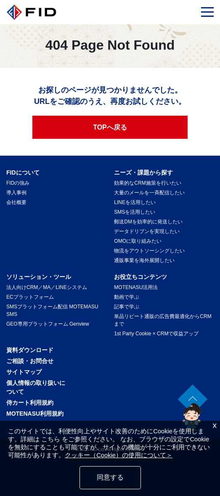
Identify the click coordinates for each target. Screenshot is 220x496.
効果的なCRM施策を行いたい (147, 183)
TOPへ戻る (110, 127)
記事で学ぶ (126, 307)
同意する (110, 477)
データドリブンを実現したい (147, 231)
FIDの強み (17, 183)
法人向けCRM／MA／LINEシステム (46, 287)
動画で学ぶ (126, 297)
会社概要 (16, 202)
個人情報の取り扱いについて (35, 387)
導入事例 (16, 193)
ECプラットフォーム (30, 297)
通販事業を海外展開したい (144, 260)
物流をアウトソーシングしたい (149, 251)
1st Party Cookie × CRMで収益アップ (156, 334)
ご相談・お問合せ (29, 361)
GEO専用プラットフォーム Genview (47, 324)
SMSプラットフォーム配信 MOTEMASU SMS (52, 310)
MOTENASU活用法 (136, 287)
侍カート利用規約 (29, 402)
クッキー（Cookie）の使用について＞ (118, 455)
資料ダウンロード (29, 350)
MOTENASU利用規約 (35, 413)
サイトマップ (24, 372)
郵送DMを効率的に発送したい (148, 222)
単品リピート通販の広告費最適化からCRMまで (162, 320)
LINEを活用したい (135, 202)
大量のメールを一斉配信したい (149, 193)
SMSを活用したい (134, 212)
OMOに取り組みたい (138, 241)
